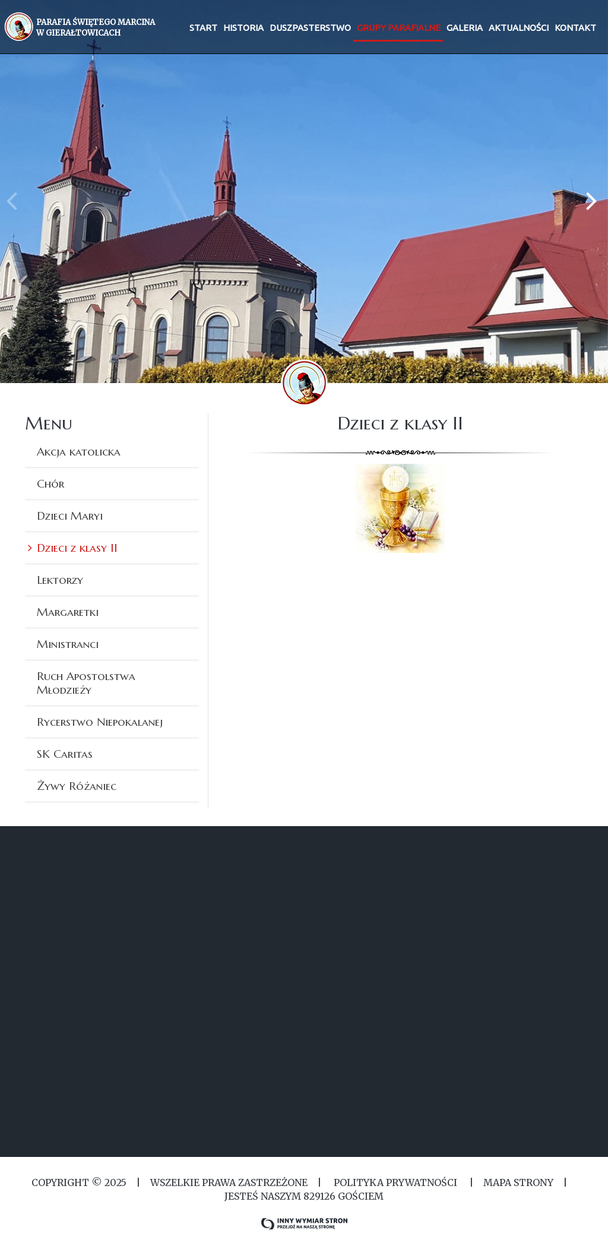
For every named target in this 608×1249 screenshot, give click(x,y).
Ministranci (68, 644)
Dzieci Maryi (70, 515)
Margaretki (68, 612)
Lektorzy (60, 580)
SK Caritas (65, 754)
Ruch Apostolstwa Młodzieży (86, 683)
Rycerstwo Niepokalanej (100, 721)
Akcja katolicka (79, 451)
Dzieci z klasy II (77, 547)
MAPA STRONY (518, 1182)
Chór (50, 483)
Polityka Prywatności (395, 1182)
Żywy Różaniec (76, 786)
